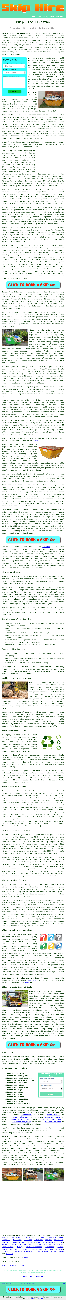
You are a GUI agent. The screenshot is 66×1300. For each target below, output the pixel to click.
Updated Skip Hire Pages (28, 1283)
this (27, 983)
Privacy (63, 1283)
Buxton (60, 1242)
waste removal (53, 1115)
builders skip (17, 136)
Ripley (37, 1251)
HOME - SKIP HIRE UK (33, 1276)
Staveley (47, 1244)
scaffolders (26, 1115)
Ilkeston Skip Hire (14, 1068)
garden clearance (20, 1117)
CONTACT (51, 17)
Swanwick (59, 1249)
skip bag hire (18, 1012)
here (36, 440)
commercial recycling (21, 1122)
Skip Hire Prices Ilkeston (14, 510)
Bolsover (27, 1244)
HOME (33, 17)
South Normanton (34, 1247)
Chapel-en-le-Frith (47, 1237)
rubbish (60, 1130)
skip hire (38, 991)
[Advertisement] (50, 160)
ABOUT (45, 17)
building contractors (51, 1119)
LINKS (39, 17)
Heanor (60, 1247)
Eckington (28, 1251)
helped (38, 1128)
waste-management (52, 1117)
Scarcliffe (6, 1249)
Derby (17, 1249)
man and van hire (53, 1122)
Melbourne (17, 1240)
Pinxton (48, 1240)
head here (31, 980)
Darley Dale (17, 1251)
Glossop (5, 1237)
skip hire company (20, 102)
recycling (39, 1015)
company (5, 1130)
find (9, 1057)
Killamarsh (51, 1242)
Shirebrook (36, 1249)
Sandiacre (49, 1247)
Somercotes (30, 1237)
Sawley (19, 1247)
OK (42, 1299)
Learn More (34, 1299)
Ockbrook (5, 1251)
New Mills (58, 1240)
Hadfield (9, 1254)
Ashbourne (38, 1240)
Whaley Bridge (28, 1242)
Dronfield (40, 1242)
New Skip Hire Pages (13, 1283)
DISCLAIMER (59, 17)
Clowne (25, 1249)
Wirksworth (47, 1251)
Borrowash (28, 1240)
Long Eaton (7, 1247)
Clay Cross (6, 1242)
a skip (24, 531)
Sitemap (3, 1283)
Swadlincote (59, 1251)
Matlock (16, 1242)
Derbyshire (47, 1235)
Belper (5, 1244)
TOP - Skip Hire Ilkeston (13, 1265)
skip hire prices (21, 512)
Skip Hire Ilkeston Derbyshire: (16, 33)
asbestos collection (11, 1015)
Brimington (58, 1244)
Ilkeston (46, 547)
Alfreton (48, 1249)
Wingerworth (17, 1237)
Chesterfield (15, 1244)
